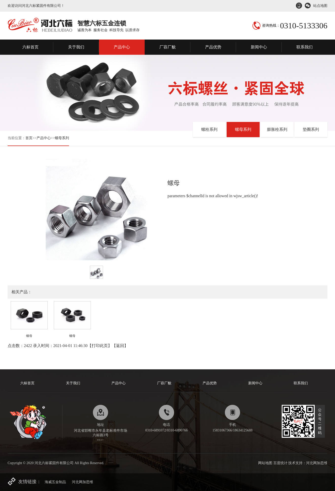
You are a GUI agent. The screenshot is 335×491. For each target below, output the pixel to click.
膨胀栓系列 (277, 129)
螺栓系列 (209, 129)
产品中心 (122, 47)
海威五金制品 (55, 482)
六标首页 (30, 47)
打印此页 (100, 345)
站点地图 (320, 6)
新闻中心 (259, 47)
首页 (28, 138)
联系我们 (304, 47)
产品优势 (213, 47)
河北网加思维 (82, 482)
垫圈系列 (311, 129)
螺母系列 (62, 138)
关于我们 (76, 47)
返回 (120, 345)
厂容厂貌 (167, 47)
